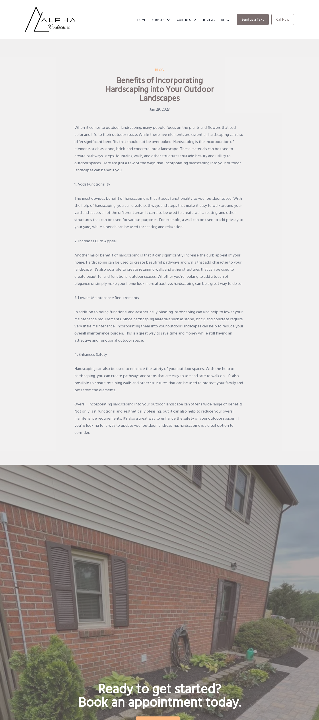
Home (141, 19)
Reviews (209, 19)
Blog (225, 19)
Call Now (282, 19)
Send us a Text (253, 19)
